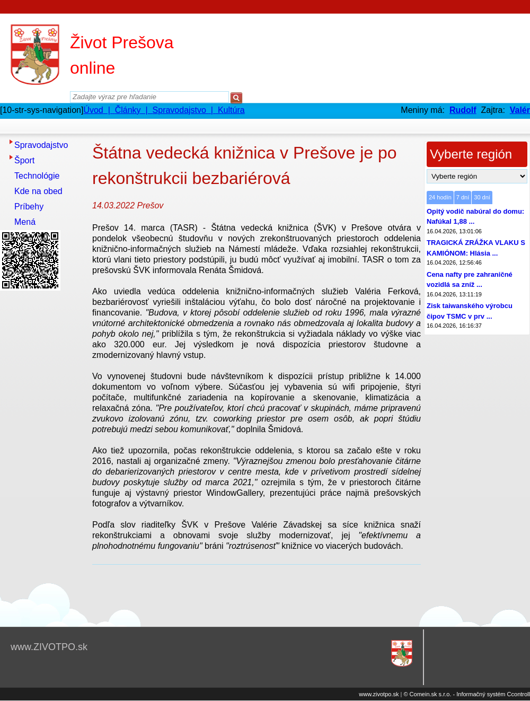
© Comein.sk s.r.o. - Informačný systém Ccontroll (466, 694)
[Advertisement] (42, 453)
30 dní (482, 197)
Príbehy (28, 206)
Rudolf (462, 110)
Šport (24, 160)
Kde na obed (38, 191)
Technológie (36, 175)
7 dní (462, 197)
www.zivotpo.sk (379, 694)
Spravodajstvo (41, 145)
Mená (25, 221)
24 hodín (440, 197)
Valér (520, 110)
